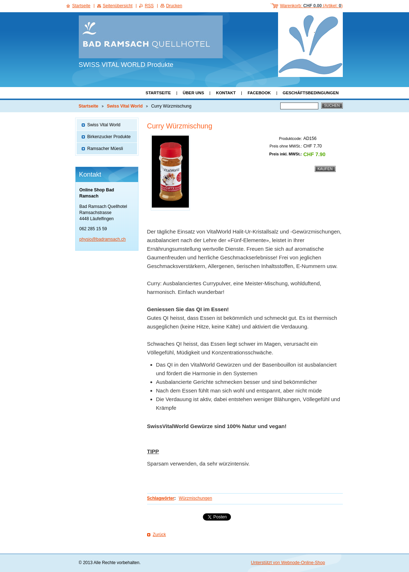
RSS (149, 5)
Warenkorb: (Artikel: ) (311, 5)
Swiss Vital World (125, 106)
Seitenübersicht (118, 5)
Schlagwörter (160, 498)
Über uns (193, 93)
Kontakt (226, 93)
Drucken (174, 5)
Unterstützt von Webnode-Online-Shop (288, 562)
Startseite (158, 93)
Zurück (159, 534)
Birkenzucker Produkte (109, 136)
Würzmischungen (195, 498)
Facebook (259, 93)
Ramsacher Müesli (105, 148)
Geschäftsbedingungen (311, 93)
